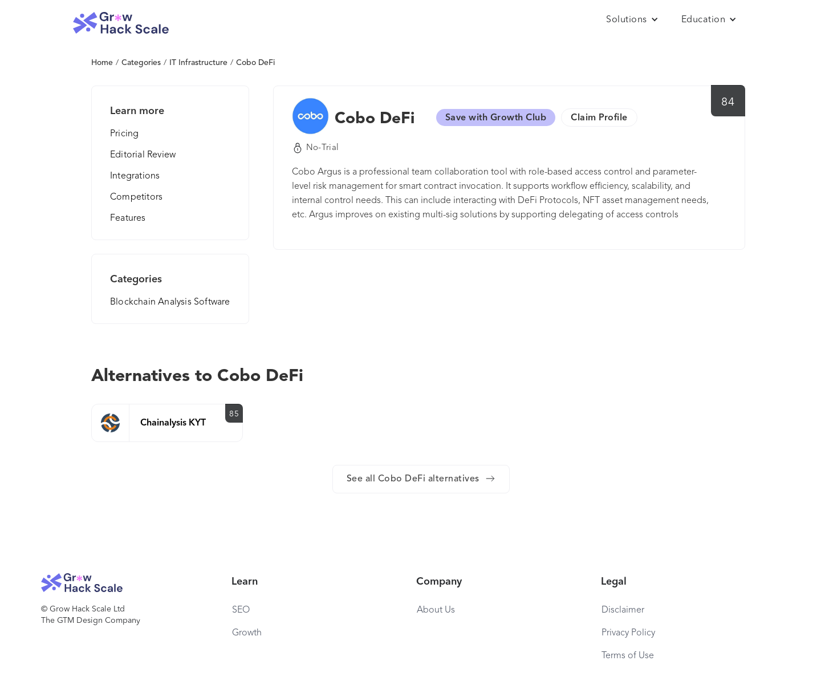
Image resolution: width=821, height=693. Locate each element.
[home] (121, 23)
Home (102, 63)
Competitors (136, 197)
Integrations (135, 176)
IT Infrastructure (198, 63)
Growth (247, 633)
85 (234, 414)
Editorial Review (143, 155)
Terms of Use (627, 655)
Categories (141, 63)
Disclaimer (622, 610)
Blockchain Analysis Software (170, 302)
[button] (632, 20)
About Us (436, 610)
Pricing (124, 134)
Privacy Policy (628, 633)
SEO (241, 610)
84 (727, 102)
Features (128, 218)
